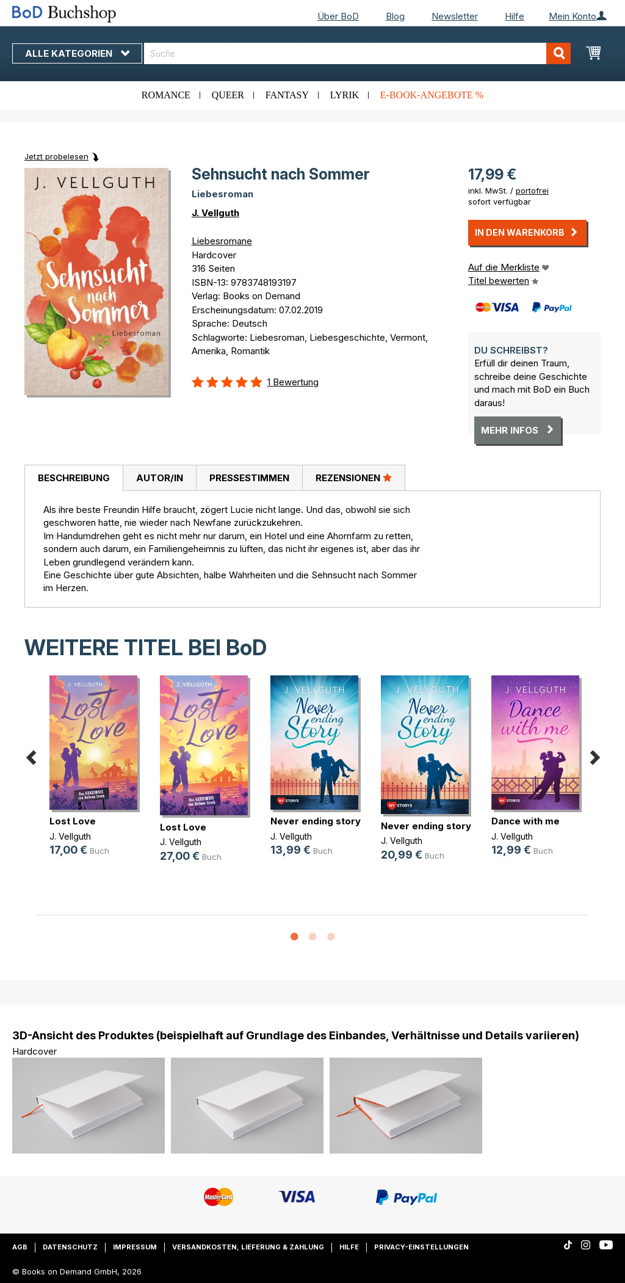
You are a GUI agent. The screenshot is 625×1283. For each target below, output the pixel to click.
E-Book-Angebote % (431, 95)
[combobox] (357, 53)
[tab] (73, 478)
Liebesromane (222, 241)
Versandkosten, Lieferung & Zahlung (248, 1247)
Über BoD (338, 16)
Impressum (135, 1247)
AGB (19, 1247)
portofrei (532, 190)
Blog (395, 16)
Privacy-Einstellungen (421, 1247)
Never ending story (315, 821)
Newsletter (455, 16)
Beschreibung (74, 478)
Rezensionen (354, 477)
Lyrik (344, 95)
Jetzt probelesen (56, 156)
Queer (228, 95)
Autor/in (159, 478)
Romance (166, 95)
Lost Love (72, 821)
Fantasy (287, 95)
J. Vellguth (215, 213)
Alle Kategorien (77, 53)
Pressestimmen (249, 478)
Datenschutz (70, 1247)
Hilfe (514, 16)
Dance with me (525, 821)
